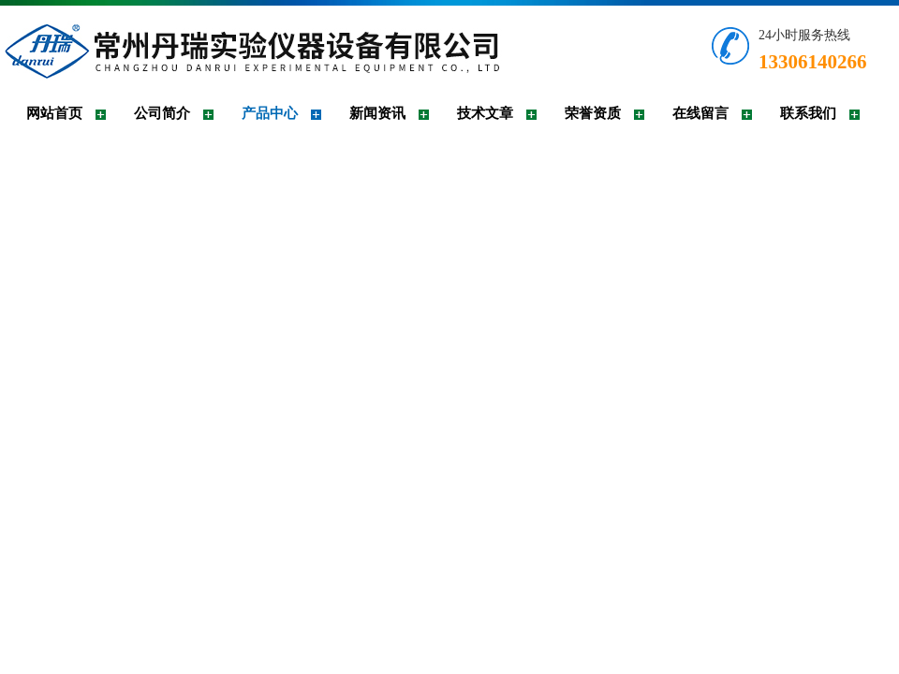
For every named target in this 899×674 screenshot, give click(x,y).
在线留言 (700, 113)
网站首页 (54, 113)
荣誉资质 (593, 113)
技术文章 (485, 113)
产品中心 (270, 113)
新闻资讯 (377, 113)
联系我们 (808, 113)
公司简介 (162, 113)
